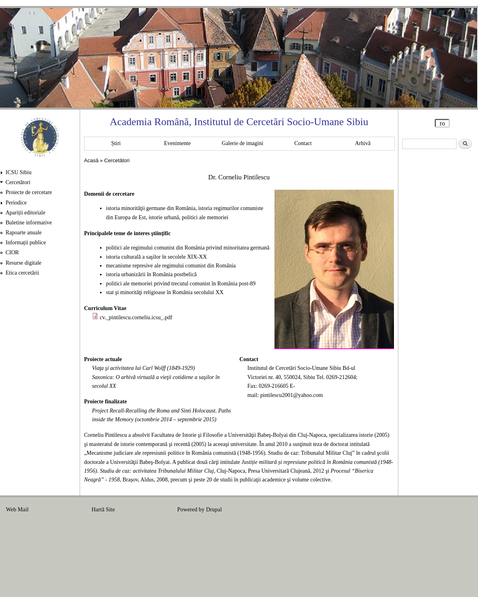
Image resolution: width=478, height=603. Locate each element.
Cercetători (18, 182)
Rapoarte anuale (24, 233)
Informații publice (26, 243)
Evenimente (177, 143)
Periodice (16, 203)
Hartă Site (103, 510)
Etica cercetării (22, 273)
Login (465, 510)
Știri (116, 143)
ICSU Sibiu (18, 172)
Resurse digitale (23, 263)
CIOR (12, 252)
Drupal (214, 510)
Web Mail (17, 510)
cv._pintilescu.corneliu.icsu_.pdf (136, 317)
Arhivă (362, 143)
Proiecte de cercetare (29, 192)
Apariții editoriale (25, 213)
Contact (303, 143)
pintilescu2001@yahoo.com (291, 395)
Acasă (91, 160)
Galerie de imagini (242, 143)
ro (442, 123)
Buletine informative (29, 223)
